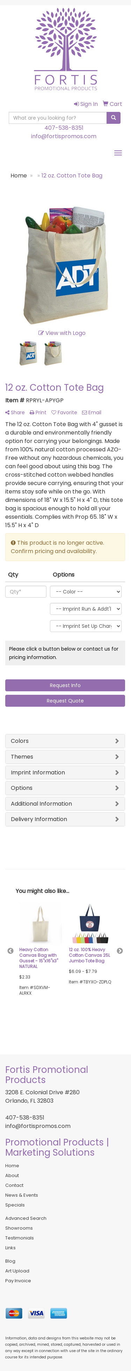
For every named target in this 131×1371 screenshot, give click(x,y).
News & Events (21, 1195)
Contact (14, 1185)
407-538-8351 (63, 128)
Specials (15, 1205)
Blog (10, 1261)
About (12, 1175)
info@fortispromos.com (63, 136)
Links (10, 1247)
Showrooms (19, 1228)
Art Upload (17, 1271)
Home (12, 1165)
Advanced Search (25, 1218)
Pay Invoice (18, 1280)
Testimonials (19, 1238)
